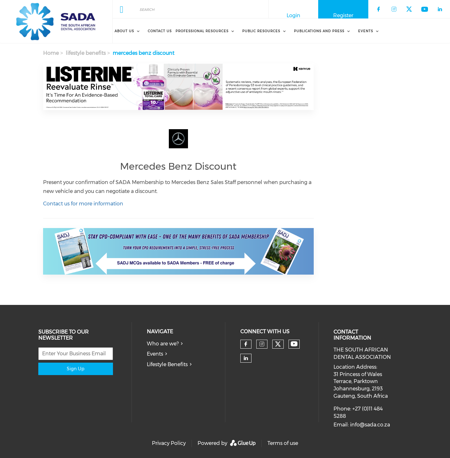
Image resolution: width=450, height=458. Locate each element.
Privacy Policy (169, 443)
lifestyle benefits (86, 53)
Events (155, 354)
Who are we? (163, 344)
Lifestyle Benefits (167, 364)
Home (51, 53)
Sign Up (75, 369)
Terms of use (282, 443)
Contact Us (160, 31)
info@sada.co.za (370, 425)
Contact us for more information (83, 204)
